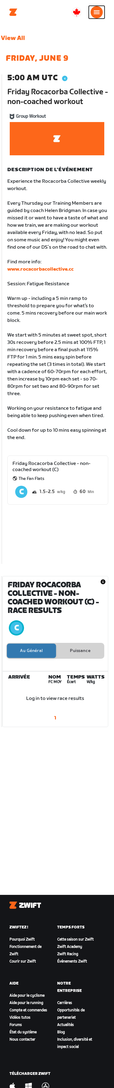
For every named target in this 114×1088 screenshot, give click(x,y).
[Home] (13, 12)
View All (13, 38)
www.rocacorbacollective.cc (40, 269)
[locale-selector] (76, 12)
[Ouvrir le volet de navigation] (97, 12)
